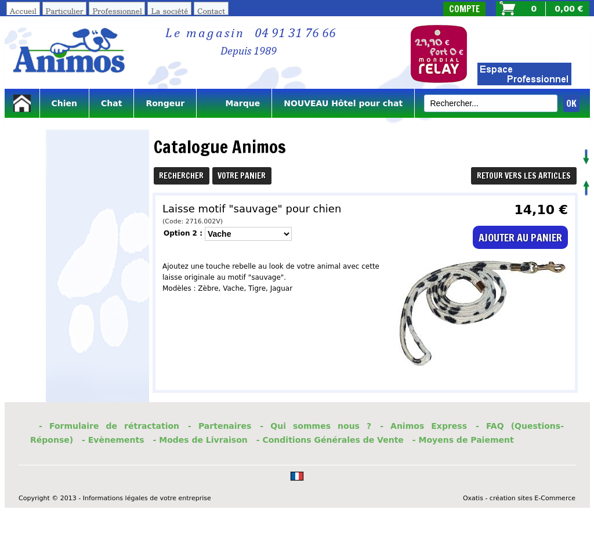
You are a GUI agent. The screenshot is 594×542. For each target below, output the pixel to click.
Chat (111, 103)
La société (169, 10)
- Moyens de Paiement (463, 440)
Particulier (65, 10)
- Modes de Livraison (200, 440)
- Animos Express (423, 426)
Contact (211, 10)
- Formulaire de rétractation (109, 426)
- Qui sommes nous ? (315, 426)
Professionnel (117, 10)
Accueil (23, 10)
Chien (65, 103)
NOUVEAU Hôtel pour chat (343, 103)
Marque (234, 103)
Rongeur (165, 103)
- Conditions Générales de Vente (330, 440)
